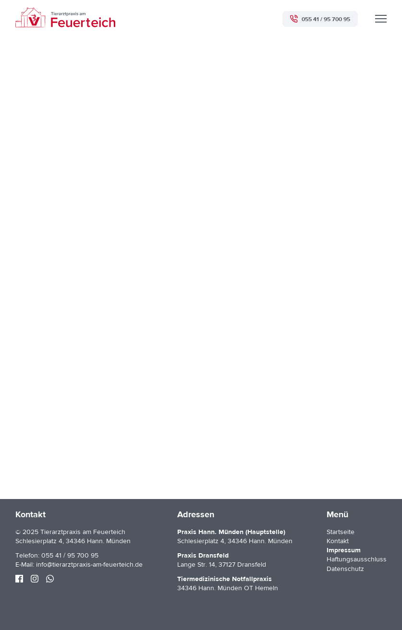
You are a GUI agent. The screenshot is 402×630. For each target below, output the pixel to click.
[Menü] (381, 18)
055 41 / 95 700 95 (69, 555)
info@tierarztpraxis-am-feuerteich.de (89, 564)
